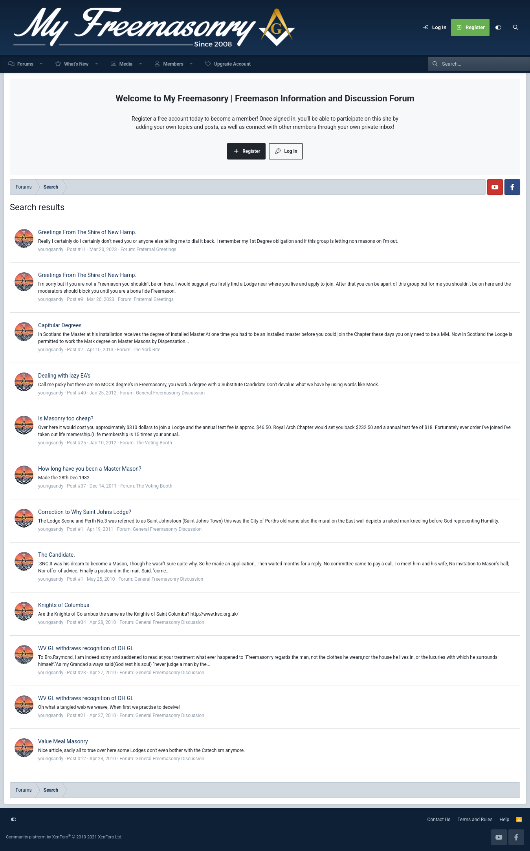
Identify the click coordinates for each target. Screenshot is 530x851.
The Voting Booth (154, 443)
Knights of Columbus (63, 605)
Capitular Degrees (60, 325)
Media (125, 64)
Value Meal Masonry (63, 741)
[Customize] (498, 27)
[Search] (515, 27)
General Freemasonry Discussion (170, 393)
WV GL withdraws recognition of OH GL (86, 648)
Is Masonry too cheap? (66, 418)
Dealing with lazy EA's (64, 375)
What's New (76, 64)
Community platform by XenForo (64, 837)
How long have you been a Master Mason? (89, 469)
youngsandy (50, 249)
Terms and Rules (475, 819)
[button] (41, 64)
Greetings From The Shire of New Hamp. (87, 232)
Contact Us (439, 819)
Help (505, 819)
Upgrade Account (232, 64)
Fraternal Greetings (156, 249)
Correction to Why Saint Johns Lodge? (84, 512)
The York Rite (147, 349)
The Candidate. (56, 555)
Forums (25, 64)
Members (173, 64)
